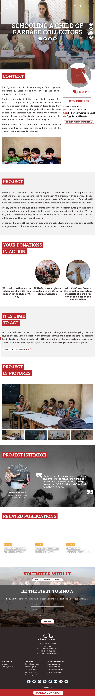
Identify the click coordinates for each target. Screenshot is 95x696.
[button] (90, 5)
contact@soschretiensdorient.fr (47, 653)
